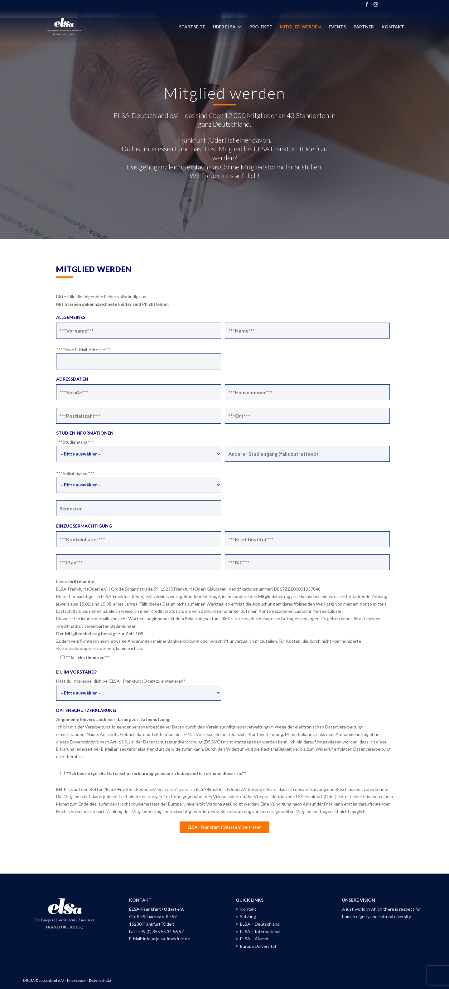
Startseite (192, 27)
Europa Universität (258, 946)
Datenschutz (100, 980)
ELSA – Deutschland (260, 924)
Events (337, 27)
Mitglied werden (300, 27)
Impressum (76, 980)
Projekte (260, 27)
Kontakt (393, 27)
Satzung (248, 916)
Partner (364, 27)
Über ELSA (224, 27)
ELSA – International (260, 931)
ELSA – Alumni (254, 938)
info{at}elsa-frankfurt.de (166, 938)
